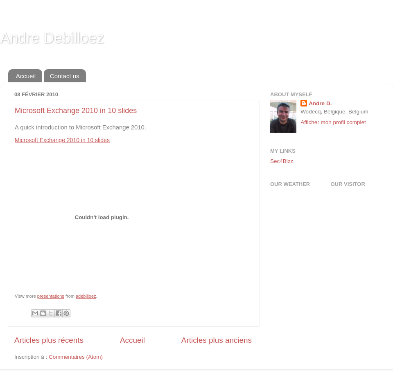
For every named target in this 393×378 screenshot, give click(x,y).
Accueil (26, 75)
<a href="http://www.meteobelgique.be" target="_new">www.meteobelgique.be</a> (305, 215)
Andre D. (320, 103)
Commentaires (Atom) (76, 357)
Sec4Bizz (281, 161)
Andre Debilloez (52, 37)
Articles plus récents (49, 340)
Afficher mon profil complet (333, 122)
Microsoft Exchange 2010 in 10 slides (76, 110)
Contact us (64, 75)
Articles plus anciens (216, 340)
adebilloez (86, 296)
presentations (50, 296)
